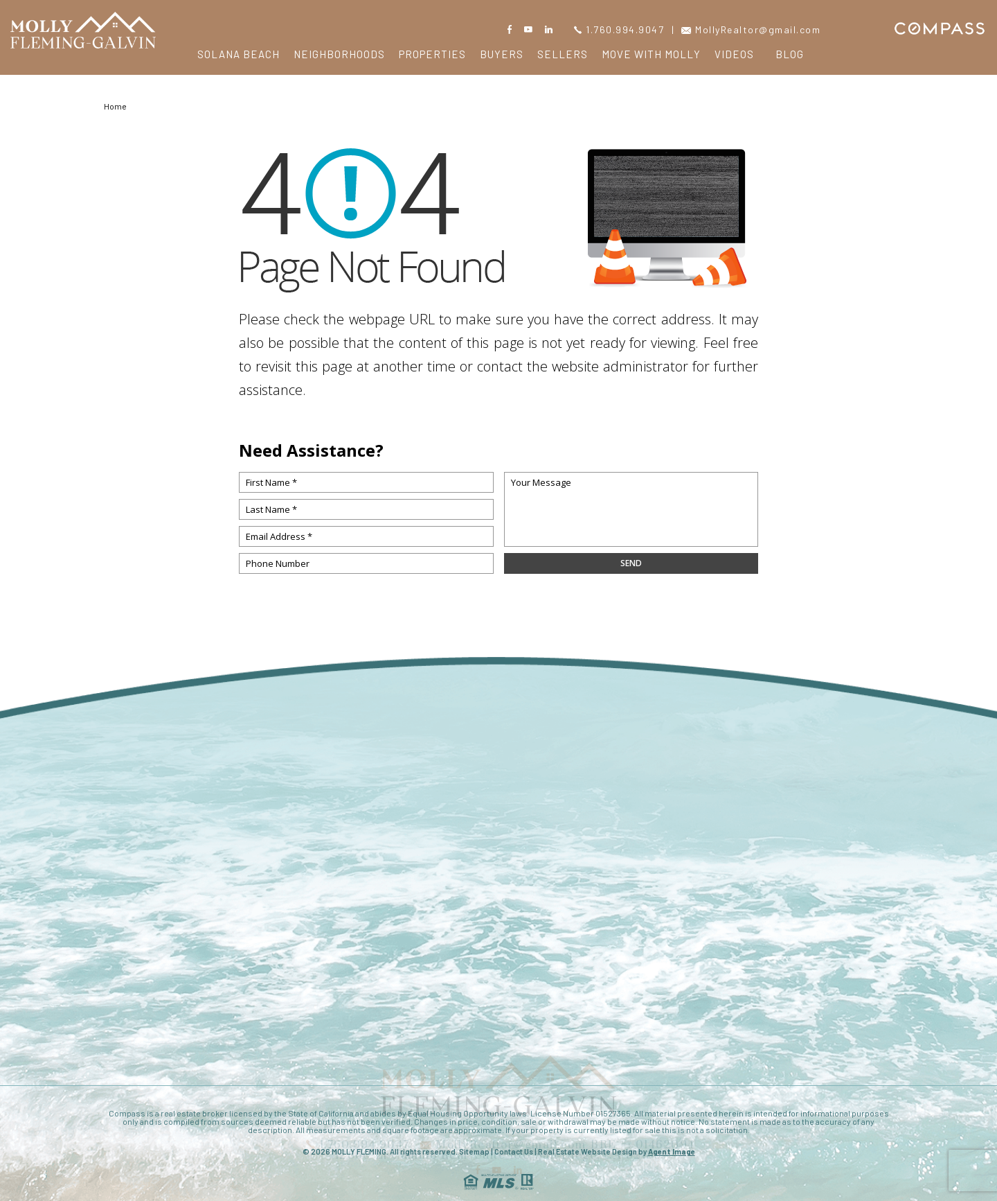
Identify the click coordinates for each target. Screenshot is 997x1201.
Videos (734, 54)
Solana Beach (238, 54)
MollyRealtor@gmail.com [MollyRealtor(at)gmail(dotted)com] (750, 29)
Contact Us (513, 1151)
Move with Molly (651, 54)
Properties (432, 54)
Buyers (501, 54)
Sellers (562, 54)
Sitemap (474, 1151)
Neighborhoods (339, 54)
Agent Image (671, 1151)
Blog (789, 54)
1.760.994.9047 (619, 29)
